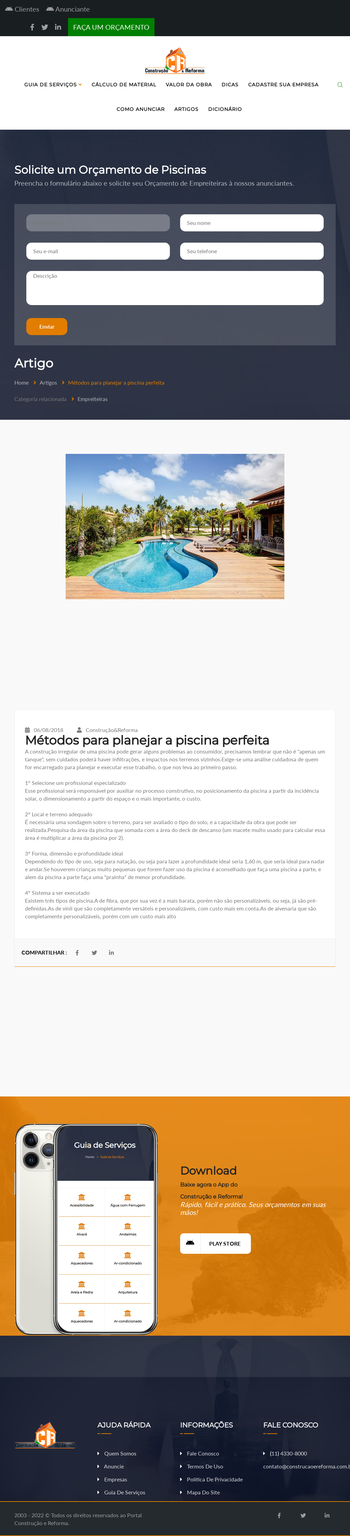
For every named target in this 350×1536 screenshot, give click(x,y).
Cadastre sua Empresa (283, 85)
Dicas (230, 85)
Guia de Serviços (53, 85)
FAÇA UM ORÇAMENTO (111, 27)
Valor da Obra (189, 85)
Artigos (186, 109)
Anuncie (110, 1466)
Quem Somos (116, 1453)
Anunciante (68, 9)
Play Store (210, 1243)
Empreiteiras (93, 399)
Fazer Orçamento (324, 1530)
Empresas (112, 1479)
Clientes (22, 9)
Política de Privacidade (211, 1479)
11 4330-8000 (285, 1453)
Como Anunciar (141, 109)
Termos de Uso (201, 1466)
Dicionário (225, 109)
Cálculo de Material (124, 85)
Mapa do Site (200, 1492)
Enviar (46, 326)
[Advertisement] (175, 655)
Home (21, 382)
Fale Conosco (199, 1453)
